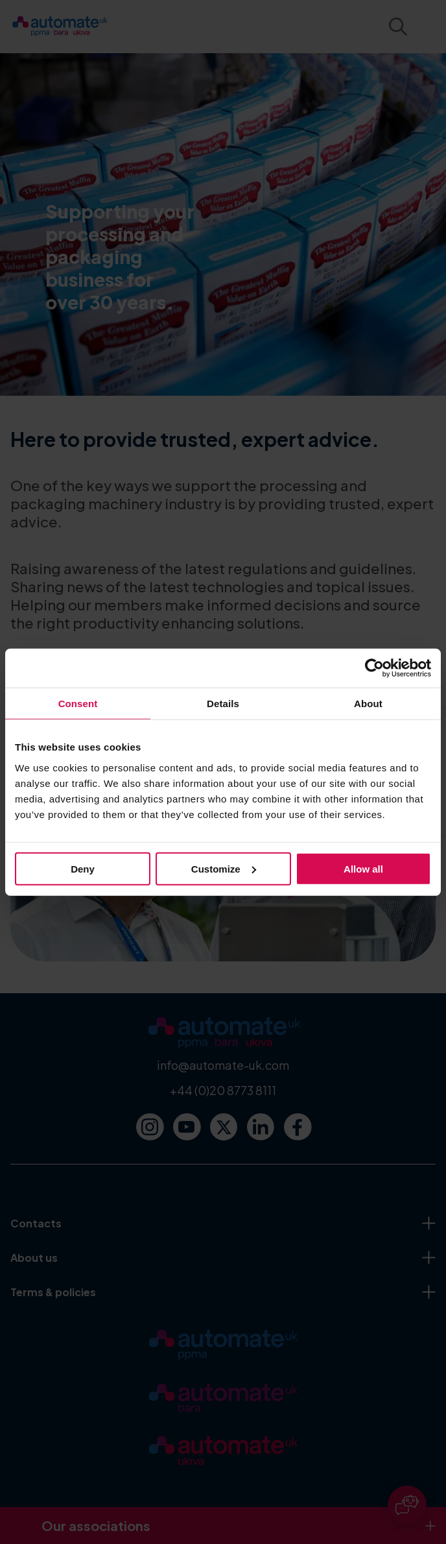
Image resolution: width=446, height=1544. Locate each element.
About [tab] (368, 703)
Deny (83, 868)
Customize (223, 868)
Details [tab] (223, 703)
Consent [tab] (78, 703)
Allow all (363, 868)
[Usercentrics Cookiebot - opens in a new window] (374, 668)
